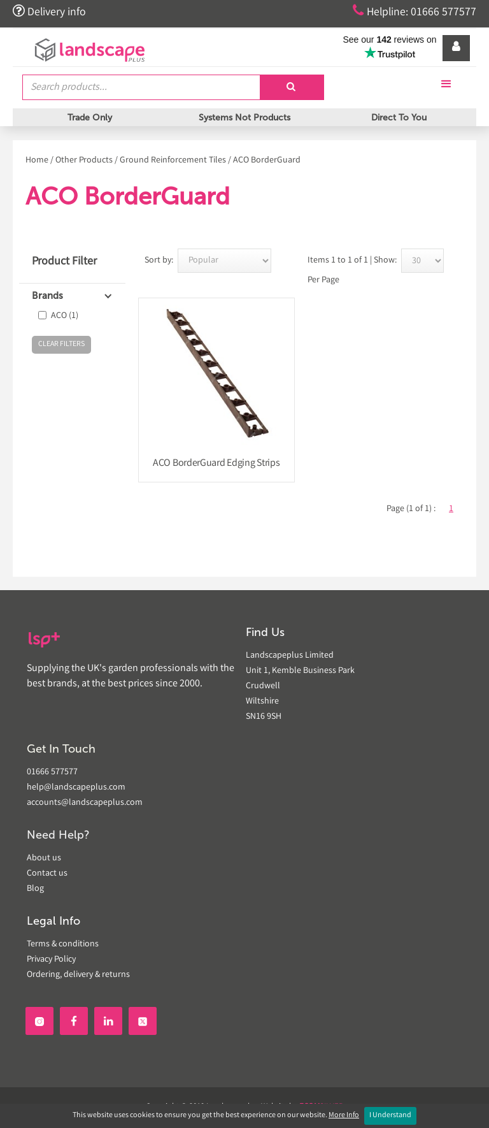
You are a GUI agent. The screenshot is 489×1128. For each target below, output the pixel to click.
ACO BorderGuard (267, 160)
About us (44, 858)
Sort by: (159, 260)
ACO (64, 316)
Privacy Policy (51, 959)
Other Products (84, 160)
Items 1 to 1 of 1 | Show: (352, 260)
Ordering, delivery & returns (78, 975)
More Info (344, 1115)
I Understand (390, 1115)
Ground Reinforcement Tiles (173, 160)
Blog (35, 889)
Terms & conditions (63, 944)
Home (36, 160)
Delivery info (50, 11)
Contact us (47, 873)
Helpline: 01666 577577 (413, 11)
